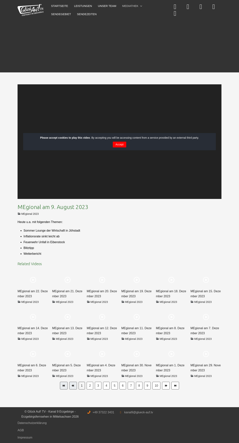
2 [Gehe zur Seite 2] (90, 385)
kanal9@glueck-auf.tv (138, 412)
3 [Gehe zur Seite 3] (98, 385)
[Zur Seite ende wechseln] (175, 385)
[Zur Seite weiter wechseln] (166, 385)
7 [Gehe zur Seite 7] (131, 385)
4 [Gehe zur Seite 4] (106, 385)
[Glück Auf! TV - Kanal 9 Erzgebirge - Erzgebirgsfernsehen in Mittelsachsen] (31, 10)
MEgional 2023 (30, 213)
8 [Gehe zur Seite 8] (139, 385)
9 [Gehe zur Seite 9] (147, 385)
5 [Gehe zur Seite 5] (114, 385)
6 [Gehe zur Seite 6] (123, 385)
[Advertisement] (119, 44)
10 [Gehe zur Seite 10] (156, 385)
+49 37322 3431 (103, 412)
